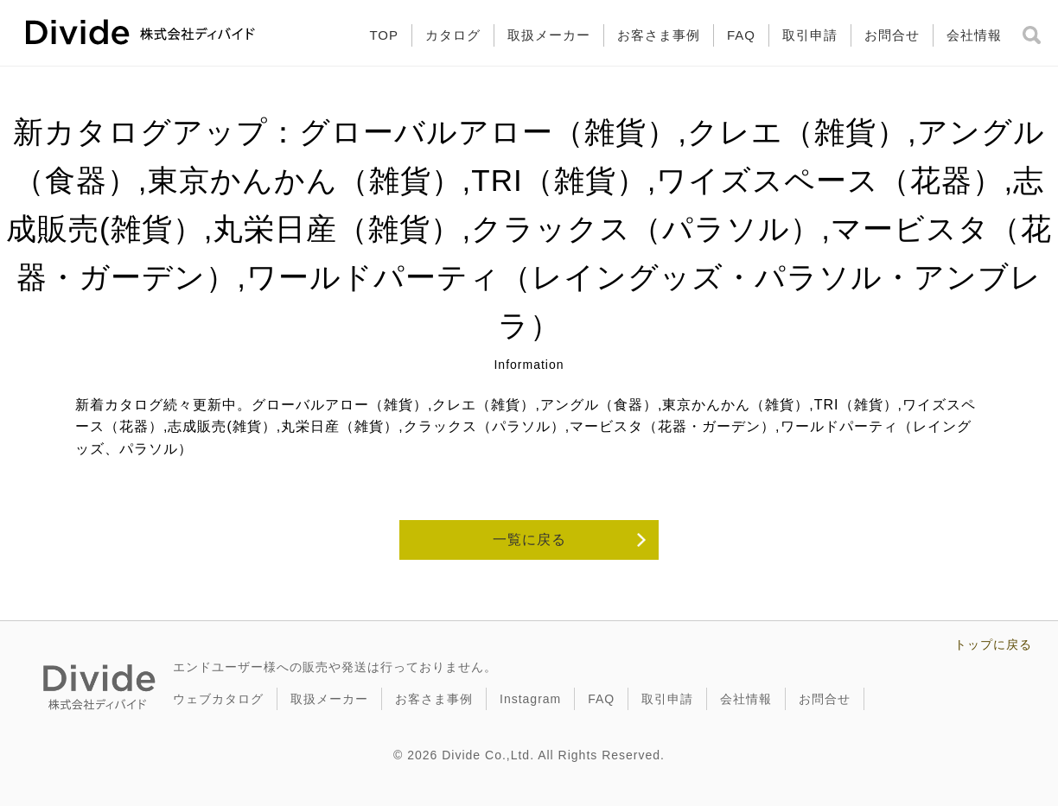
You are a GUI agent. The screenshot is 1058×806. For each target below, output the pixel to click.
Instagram (530, 699)
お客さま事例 (658, 35)
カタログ (453, 35)
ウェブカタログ (218, 699)
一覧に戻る (529, 539)
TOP (383, 35)
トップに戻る (993, 644)
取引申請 (810, 35)
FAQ (741, 35)
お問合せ (892, 35)
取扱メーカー (548, 35)
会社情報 (974, 35)
